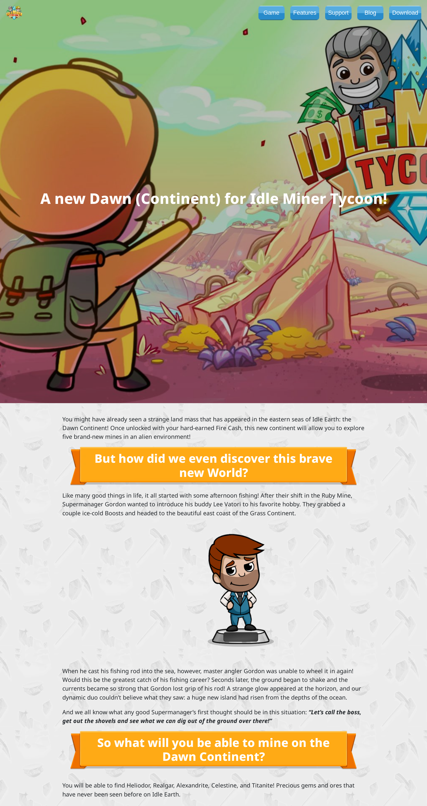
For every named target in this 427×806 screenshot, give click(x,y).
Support (338, 13)
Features (304, 13)
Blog (370, 13)
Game (271, 13)
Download (405, 13)
